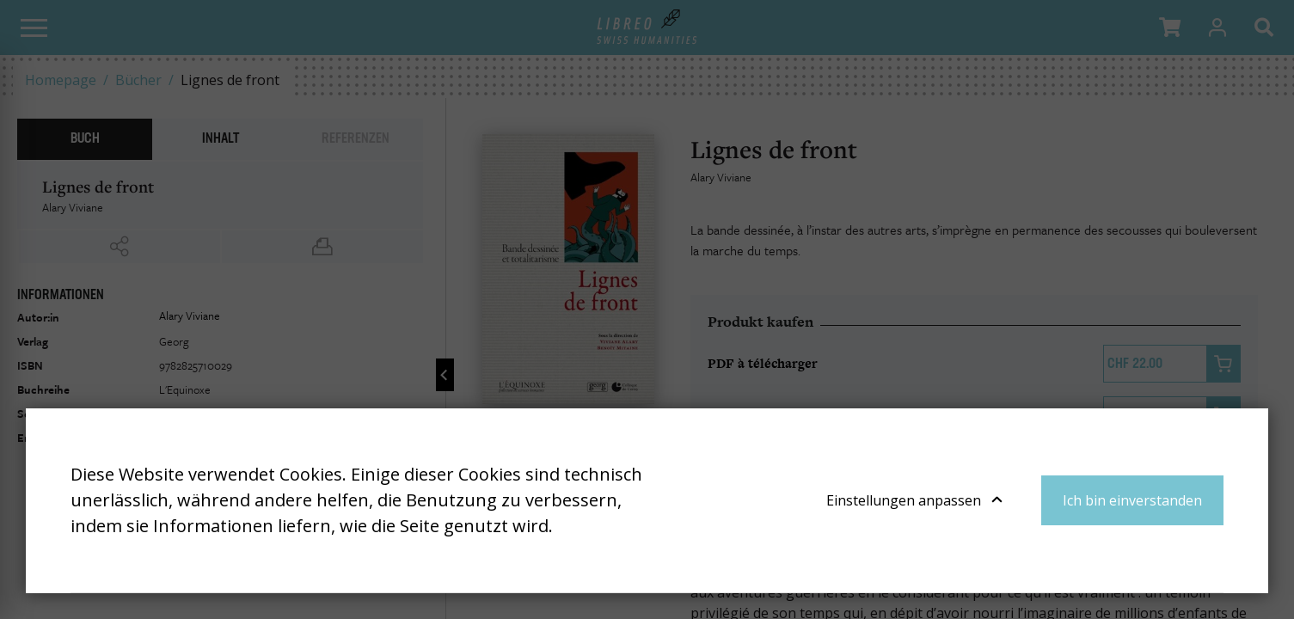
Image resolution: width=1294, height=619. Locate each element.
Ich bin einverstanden (1132, 500)
